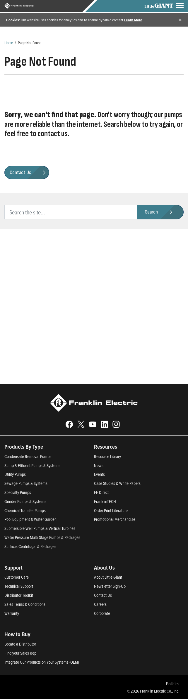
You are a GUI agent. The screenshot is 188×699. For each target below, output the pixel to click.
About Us (104, 567)
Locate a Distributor (20, 644)
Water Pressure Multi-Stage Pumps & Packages (42, 537)
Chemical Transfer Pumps (25, 510)
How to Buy (17, 634)
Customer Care (16, 577)
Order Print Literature (111, 510)
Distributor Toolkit (18, 595)
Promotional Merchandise (114, 519)
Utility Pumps (15, 474)
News (98, 465)
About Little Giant (108, 577)
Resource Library (107, 456)
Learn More (133, 20)
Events (99, 474)
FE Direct (101, 492)
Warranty (11, 613)
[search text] (70, 212)
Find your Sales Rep (20, 653)
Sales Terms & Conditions (24, 604)
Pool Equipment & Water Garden (30, 519)
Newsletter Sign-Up (110, 586)
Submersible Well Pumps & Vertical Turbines (39, 528)
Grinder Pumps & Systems (25, 501)
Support (13, 567)
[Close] (180, 19)
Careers (100, 604)
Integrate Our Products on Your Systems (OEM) (41, 662)
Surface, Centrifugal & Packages (30, 546)
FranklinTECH (105, 501)
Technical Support (18, 586)
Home (8, 42)
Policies (172, 683)
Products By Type (23, 447)
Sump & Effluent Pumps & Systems (32, 465)
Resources (105, 447)
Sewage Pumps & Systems (25, 483)
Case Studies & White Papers (117, 483)
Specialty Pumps (17, 492)
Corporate (102, 613)
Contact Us (103, 595)
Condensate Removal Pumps (27, 456)
